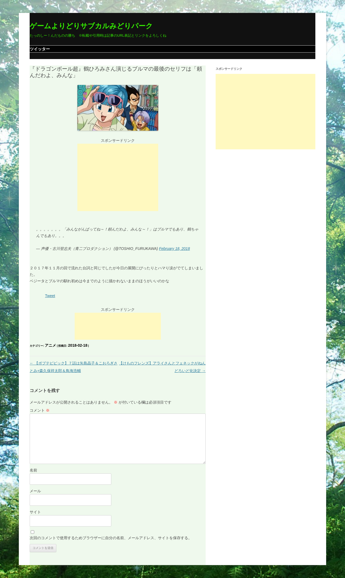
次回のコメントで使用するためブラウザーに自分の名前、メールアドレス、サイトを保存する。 (111, 538)
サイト (35, 512)
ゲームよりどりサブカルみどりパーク (91, 26)
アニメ (50, 345)
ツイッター (40, 49)
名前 (33, 470)
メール (35, 491)
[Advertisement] (117, 177)
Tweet (50, 296)
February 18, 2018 (174, 248)
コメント (40, 410)
